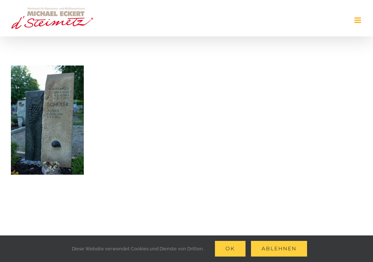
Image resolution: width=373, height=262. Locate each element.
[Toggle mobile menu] (358, 20)
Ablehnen (279, 248)
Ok (230, 248)
